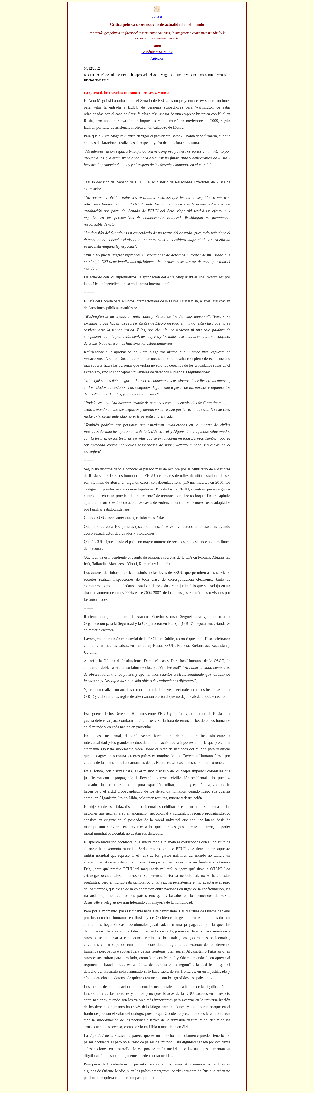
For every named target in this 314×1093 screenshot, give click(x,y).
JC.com (157, 16)
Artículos (157, 58)
